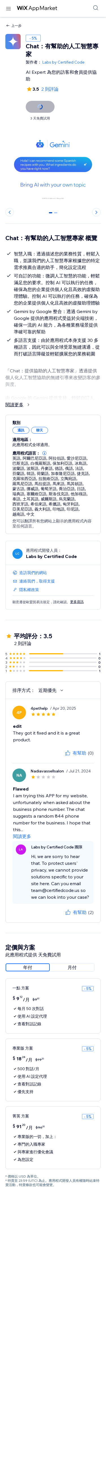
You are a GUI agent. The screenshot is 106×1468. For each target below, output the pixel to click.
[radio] (28, 967)
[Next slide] (96, 212)
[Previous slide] (9, 212)
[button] (44, 453)
